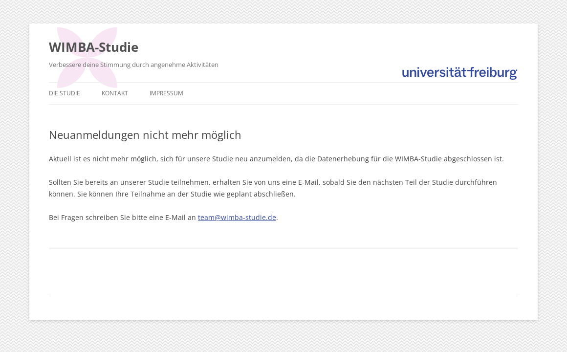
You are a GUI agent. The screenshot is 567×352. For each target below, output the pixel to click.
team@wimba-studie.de (237, 217)
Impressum (166, 93)
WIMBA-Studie (93, 47)
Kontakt (115, 93)
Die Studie (64, 93)
